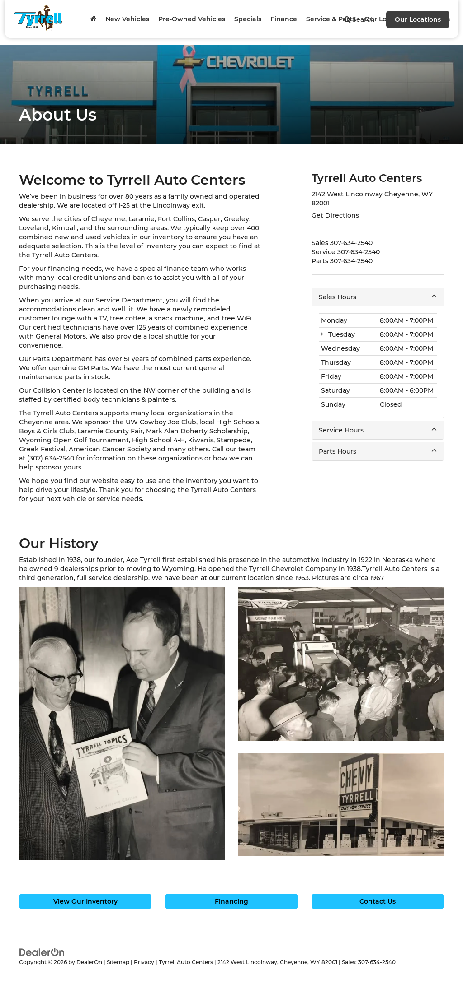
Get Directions (335, 215)
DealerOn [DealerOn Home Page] (89, 962)
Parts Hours (378, 451)
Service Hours (378, 430)
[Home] (93, 18)
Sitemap (118, 962)
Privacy (144, 962)
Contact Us (377, 901)
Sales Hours (378, 296)
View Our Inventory (85, 901)
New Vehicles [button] (127, 19)
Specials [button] (247, 19)
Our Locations (418, 19)
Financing (231, 901)
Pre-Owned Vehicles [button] (191, 19)
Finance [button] (283, 19)
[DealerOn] (42, 951)
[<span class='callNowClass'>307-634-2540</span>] (351, 243)
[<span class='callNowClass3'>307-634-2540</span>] (351, 261)
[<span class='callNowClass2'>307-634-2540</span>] (358, 252)
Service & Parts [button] (330, 19)
